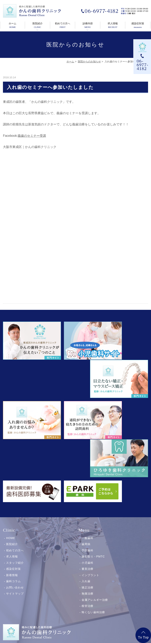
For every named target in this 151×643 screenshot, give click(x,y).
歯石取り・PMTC (93, 459)
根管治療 (87, 509)
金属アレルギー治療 (95, 503)
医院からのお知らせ (89, 61)
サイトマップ (15, 496)
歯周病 (86, 447)
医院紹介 (37, 25)
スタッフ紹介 (15, 466)
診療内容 (87, 25)
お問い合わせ (15, 490)
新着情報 (12, 478)
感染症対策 (137, 25)
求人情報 (112, 25)
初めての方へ (62, 25)
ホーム (12, 25)
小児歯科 (87, 466)
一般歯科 (87, 441)
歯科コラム (13, 484)
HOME (10, 441)
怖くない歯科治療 (93, 515)
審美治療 (87, 472)
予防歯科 (87, 453)
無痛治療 (87, 496)
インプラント (90, 478)
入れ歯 (86, 484)
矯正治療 (87, 490)
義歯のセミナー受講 (32, 135)
